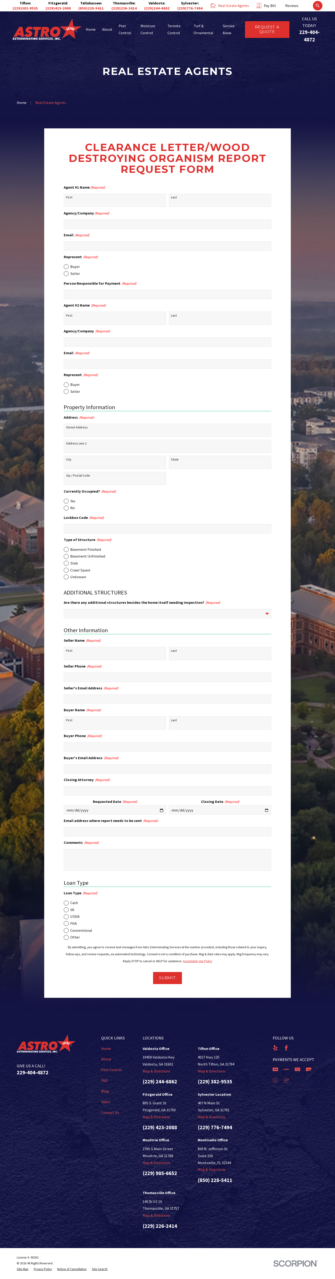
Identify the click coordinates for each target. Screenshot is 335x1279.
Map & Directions (156, 1071)
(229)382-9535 (25, 8)
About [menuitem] (107, 29)
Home (106, 1048)
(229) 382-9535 (215, 1081)
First (69, 197)
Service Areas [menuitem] (228, 29)
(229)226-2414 (124, 8)
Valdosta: (157, 3)
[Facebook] (286, 1048)
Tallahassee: (91, 3)
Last (174, 197)
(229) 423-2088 (160, 1127)
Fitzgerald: (58, 3)
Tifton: (25, 3)
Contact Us (110, 1112)
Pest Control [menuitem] (125, 29)
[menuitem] (22, 1269)
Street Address (77, 427)
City (68, 459)
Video (105, 1101)
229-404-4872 (32, 1072)
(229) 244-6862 (160, 1081)
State (175, 459)
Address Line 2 (76, 443)
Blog (105, 1091)
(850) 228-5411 (215, 1180)
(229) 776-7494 (215, 1127)
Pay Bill (270, 5)
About (106, 1059)
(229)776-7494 (190, 8)
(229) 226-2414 (160, 1226)
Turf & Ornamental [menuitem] (203, 29)
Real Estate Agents (233, 5)
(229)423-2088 (58, 8)
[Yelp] (275, 1048)
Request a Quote (267, 29)
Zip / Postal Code (78, 476)
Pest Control (111, 1069)
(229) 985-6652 (160, 1173)
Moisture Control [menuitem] (148, 29)
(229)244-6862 (157, 8)
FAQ (104, 1080)
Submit (167, 977)
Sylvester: (190, 3)
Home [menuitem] (91, 29)
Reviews (291, 5)
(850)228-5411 (91, 8)
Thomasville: (124, 3)
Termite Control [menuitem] (174, 29)
